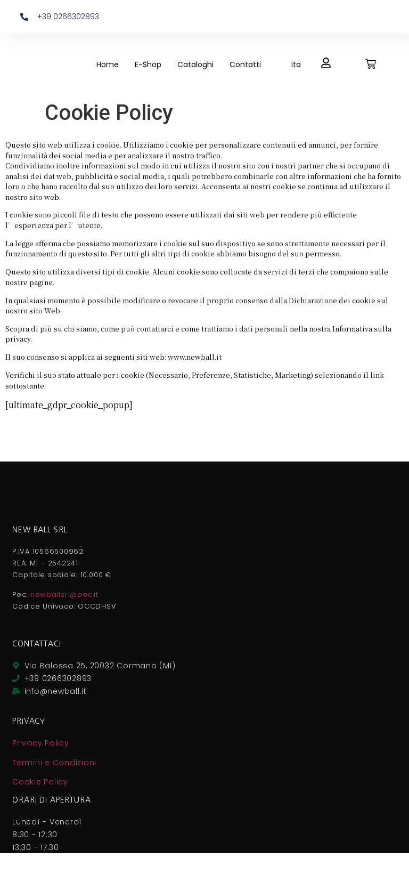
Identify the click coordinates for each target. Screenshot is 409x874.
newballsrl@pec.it (64, 594)
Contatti (245, 64)
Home (107, 64)
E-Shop (148, 64)
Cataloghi (195, 64)
